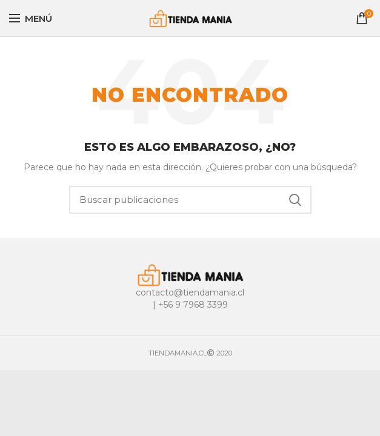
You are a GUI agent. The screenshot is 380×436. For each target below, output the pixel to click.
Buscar (295, 200)
